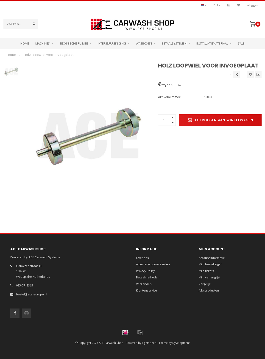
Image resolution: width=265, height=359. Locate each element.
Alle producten (209, 290)
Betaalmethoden (147, 277)
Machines (42, 43)
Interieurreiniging (112, 43)
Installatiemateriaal (212, 43)
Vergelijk (205, 284)
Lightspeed (149, 343)
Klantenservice (146, 290)
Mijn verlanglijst (209, 277)
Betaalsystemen (174, 43)
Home (24, 43)
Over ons (142, 258)
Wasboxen (144, 43)
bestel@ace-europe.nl (31, 294)
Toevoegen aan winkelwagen (220, 120)
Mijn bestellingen (210, 264)
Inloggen (252, 5)
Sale (241, 43)
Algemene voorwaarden (153, 264)
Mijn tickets (206, 271)
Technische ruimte (74, 43)
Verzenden (144, 284)
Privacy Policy (145, 271)
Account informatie (212, 258)
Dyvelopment (181, 343)
